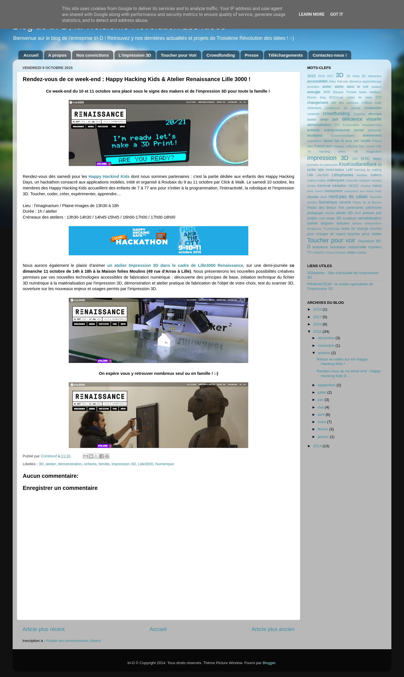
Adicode (342, 81)
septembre (327, 385)
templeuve (314, 228)
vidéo (351, 252)
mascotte (352, 180)
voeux (361, 252)
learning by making (368, 169)
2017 (330, 76)
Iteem (377, 159)
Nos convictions (92, 55)
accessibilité (317, 81)
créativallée (373, 108)
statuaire (342, 223)
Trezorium (366, 241)
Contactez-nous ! (330, 55)
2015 (311, 76)
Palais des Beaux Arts (325, 208)
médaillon (339, 186)
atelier (51, 464)
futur (362, 146)
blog (323, 97)
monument (334, 191)
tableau (357, 223)
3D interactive (372, 76)
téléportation (373, 223)
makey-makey (316, 180)
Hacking (324, 151)
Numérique (164, 464)
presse (368, 213)
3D (41, 464)
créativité (313, 114)
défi (335, 119)
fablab (328, 141)
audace (377, 86)
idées (342, 151)
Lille (310, 175)
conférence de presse (343, 108)
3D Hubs (353, 76)
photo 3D (344, 213)
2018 (318, 309)
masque (364, 180)
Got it (336, 14)
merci (377, 185)
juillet (322, 392)
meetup (366, 185)
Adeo (332, 81)
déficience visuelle (362, 118)
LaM (349, 170)
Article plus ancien (273, 629)
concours (314, 108)
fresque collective (346, 146)
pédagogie (315, 213)
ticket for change (354, 229)
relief (322, 218)
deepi (324, 119)
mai (321, 407)
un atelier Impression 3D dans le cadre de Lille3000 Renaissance (175, 265)
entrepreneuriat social (344, 130)
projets (312, 218)
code (378, 102)
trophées (375, 247)
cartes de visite (359, 97)
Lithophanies (343, 175)
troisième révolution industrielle (339, 247)
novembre (327, 345)
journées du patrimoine (322, 164)
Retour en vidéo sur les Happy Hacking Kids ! (342, 361)
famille (103, 464)
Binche (311, 97)
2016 (321, 76)
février (323, 429)
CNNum (366, 102)
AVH (326, 92)
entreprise (375, 130)
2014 (318, 446)
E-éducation (351, 125)
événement (372, 135)
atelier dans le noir (351, 87)
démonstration (70, 464)
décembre (327, 338)
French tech (323, 146)
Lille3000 (145, 464)
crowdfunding (336, 113)
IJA (356, 151)
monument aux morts (358, 191)
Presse (251, 55)
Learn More (312, 14)
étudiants (315, 135)
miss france (315, 191)
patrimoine (374, 208)
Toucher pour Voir (179, 55)
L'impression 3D (135, 55)
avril (322, 414)
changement (317, 102)
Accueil (31, 55)
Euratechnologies (342, 135)
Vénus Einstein (336, 252)
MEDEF (353, 185)
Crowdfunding (220, 55)
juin (321, 400)
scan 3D (334, 218)
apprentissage (372, 81)
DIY (337, 125)
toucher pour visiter (365, 234)
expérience (314, 141)
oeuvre (345, 202)
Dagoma (359, 114)
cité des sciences (344, 102)
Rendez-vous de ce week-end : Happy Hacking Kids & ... (349, 373)
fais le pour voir (346, 141)
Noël (324, 197)
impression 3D (124, 464)
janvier (324, 437)
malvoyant (336, 180)
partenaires (355, 208)
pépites (330, 213)
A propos (57, 55)
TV (309, 252)
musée (313, 197)
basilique (375, 92)
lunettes (362, 175)
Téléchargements (285, 55)
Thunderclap (331, 228)
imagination (374, 151)
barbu (363, 92)
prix (379, 213)
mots (378, 191)
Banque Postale (344, 92)
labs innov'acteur (331, 170)
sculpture (350, 218)
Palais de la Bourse (367, 202)
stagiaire (326, 223)
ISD (355, 158)
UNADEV (319, 252)
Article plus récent (43, 629)
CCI (379, 97)
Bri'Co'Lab (336, 97)
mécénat (323, 186)
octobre (324, 353)
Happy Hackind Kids (109, 176)
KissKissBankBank (358, 164)
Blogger (269, 663)
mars (322, 422)
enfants (90, 464)
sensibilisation (370, 218)
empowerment (372, 125)
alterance (355, 81)
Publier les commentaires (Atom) (73, 641)
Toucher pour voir (331, 240)
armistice (313, 86)
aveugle (313, 92)
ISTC (365, 159)
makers (376, 175)
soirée (312, 223)
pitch (358, 213)
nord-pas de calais (348, 196)
